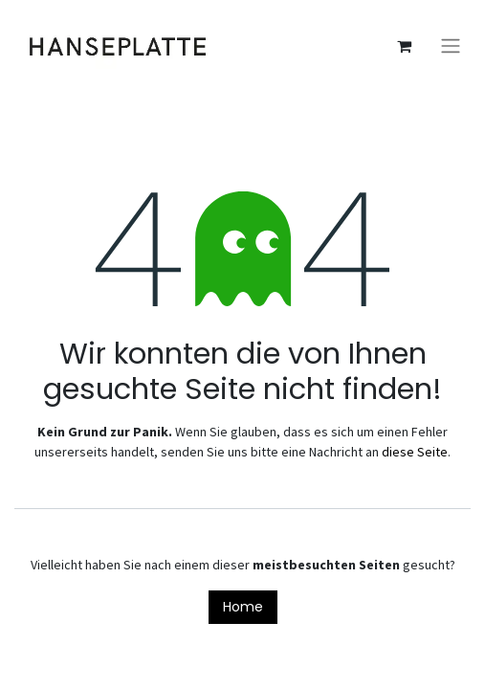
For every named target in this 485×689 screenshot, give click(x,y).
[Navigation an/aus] (450, 46)
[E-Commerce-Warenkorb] (404, 46)
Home (243, 606)
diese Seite (415, 451)
